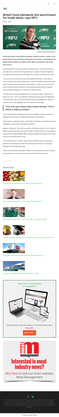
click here (51, 403)
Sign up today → (29, 332)
